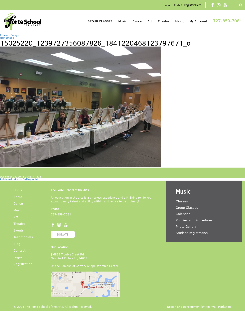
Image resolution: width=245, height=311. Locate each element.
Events (18, 230)
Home (17, 190)
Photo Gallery (186, 226)
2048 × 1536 (33, 176)
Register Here (192, 5)
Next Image (7, 37)
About (179, 21)
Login (17, 257)
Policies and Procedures (194, 220)
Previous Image (9, 35)
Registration (22, 264)
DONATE (62, 234)
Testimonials (23, 237)
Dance (137, 21)
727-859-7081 (227, 21)
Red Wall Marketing (218, 306)
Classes (182, 201)
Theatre (163, 21)
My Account (198, 21)
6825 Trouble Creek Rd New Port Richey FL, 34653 (69, 256)
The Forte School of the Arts (44, 306)
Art (149, 21)
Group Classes (187, 207)
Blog (16, 244)
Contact (19, 251)
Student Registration (192, 232)
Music (122, 21)
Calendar (183, 213)
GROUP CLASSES (100, 21)
